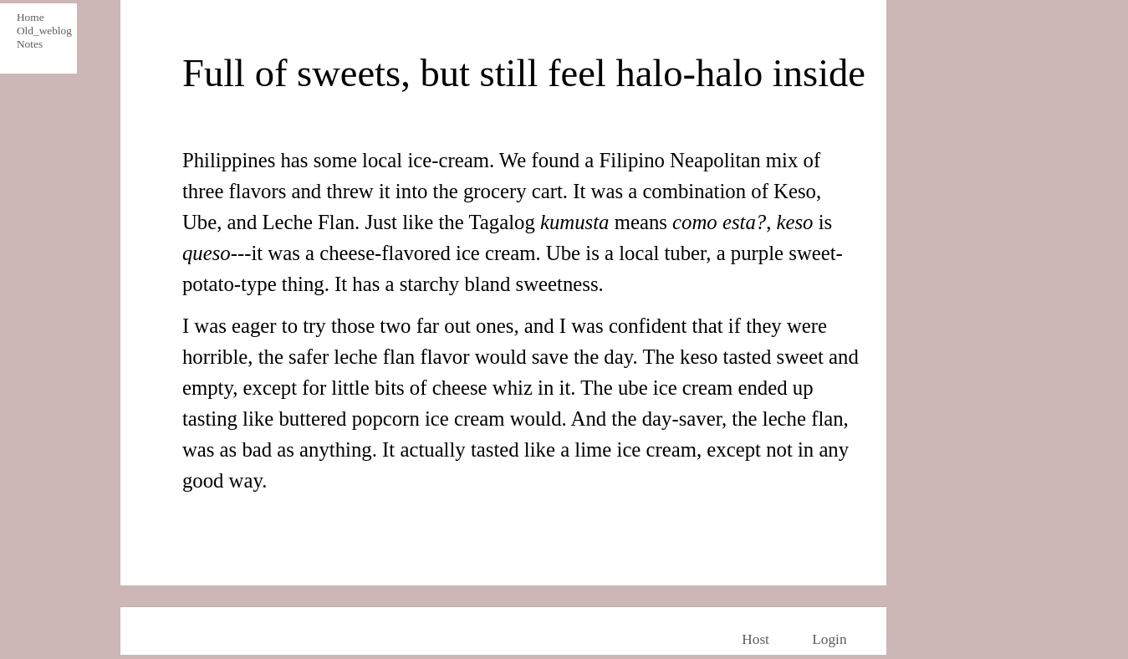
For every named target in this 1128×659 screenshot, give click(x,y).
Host (755, 639)
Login (829, 639)
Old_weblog (42, 30)
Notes (30, 44)
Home (30, 17)
